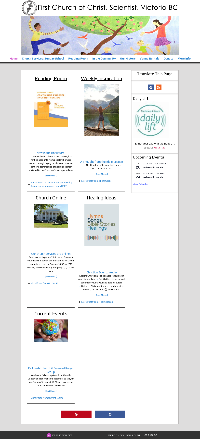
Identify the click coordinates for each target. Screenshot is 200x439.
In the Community (104, 58)
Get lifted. (160, 147)
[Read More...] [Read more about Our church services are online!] (51, 276)
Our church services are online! (51, 253)
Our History (127, 58)
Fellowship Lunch (153, 167)
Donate (168, 58)
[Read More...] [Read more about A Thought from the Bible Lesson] (102, 174)
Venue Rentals (149, 58)
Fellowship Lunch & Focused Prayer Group (51, 370)
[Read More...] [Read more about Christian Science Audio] (102, 295)
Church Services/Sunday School (43, 58)
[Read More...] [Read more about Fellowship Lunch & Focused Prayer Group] (51, 391)
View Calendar (140, 184)
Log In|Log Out (150, 435)
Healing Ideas (101, 198)
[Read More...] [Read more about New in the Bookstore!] (51, 176)
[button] (76, 414)
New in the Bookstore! (51, 153)
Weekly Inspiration (101, 78)
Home (13, 58)
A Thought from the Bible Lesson (101, 161)
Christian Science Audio (101, 272)
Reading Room (78, 58)
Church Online (51, 198)
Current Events (50, 314)
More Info (183, 58)
